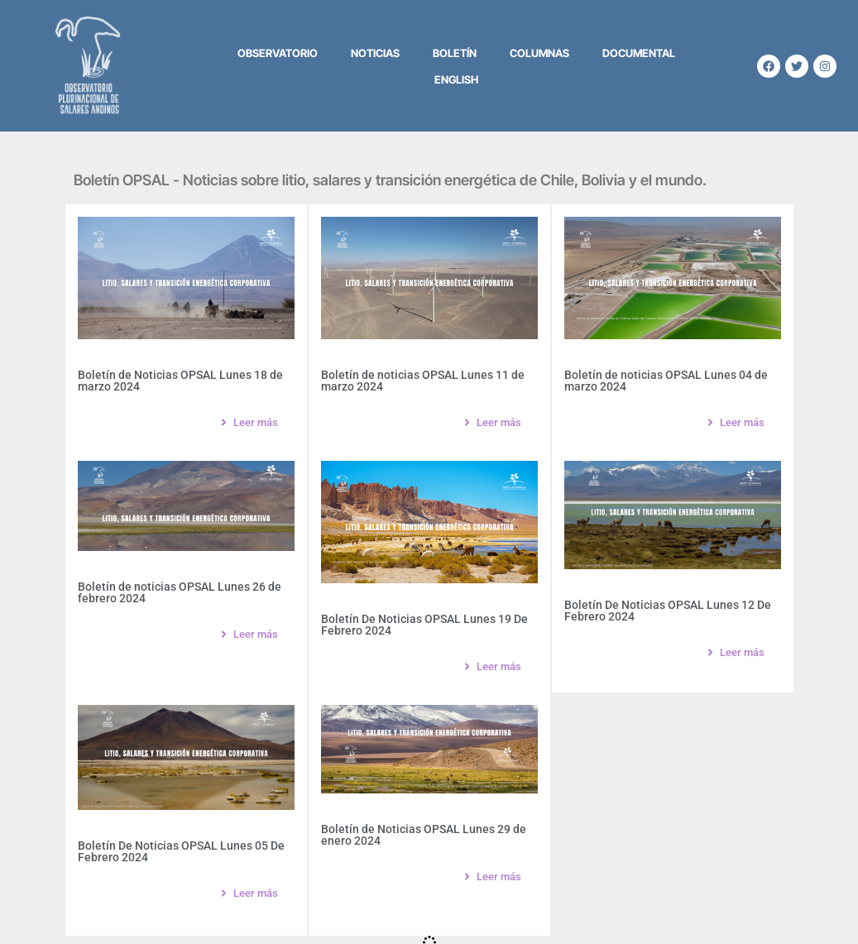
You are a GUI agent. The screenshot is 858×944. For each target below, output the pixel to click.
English (456, 79)
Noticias (375, 53)
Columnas (539, 53)
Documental (638, 53)
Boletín (455, 53)
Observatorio (277, 53)
